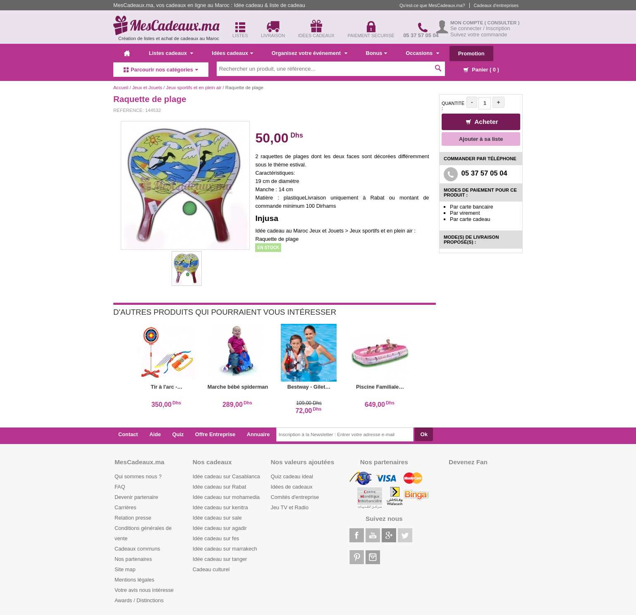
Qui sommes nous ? (138, 476)
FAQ (120, 487)
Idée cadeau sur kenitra (220, 507)
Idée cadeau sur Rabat (219, 487)
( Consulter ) (502, 22)
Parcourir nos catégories (161, 69)
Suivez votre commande (478, 34)
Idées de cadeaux (292, 487)
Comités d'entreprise (295, 497)
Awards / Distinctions (139, 600)
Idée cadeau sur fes (216, 538)
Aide (155, 434)
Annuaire (258, 434)
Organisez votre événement (309, 53)
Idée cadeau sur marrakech (225, 549)
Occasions (422, 53)
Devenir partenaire (136, 497)
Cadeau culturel (211, 569)
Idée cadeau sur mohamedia (226, 497)
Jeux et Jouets (147, 87)
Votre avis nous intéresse (144, 590)
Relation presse (133, 518)
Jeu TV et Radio (290, 507)
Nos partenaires (133, 559)
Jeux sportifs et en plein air (194, 87)
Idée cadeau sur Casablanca (226, 476)
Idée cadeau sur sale (217, 518)
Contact (128, 434)
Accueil (120, 87)
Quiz (178, 434)
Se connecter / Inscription (480, 28)
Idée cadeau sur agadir (220, 528)
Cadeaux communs (137, 549)
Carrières (125, 507)
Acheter (482, 121)
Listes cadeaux (171, 53)
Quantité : (453, 106)
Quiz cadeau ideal (292, 476)
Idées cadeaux (232, 53)
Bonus (376, 53)
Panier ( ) (481, 69)
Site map (125, 569)
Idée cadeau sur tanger (220, 559)
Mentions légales (134, 580)
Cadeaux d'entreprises (496, 5)
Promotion (471, 53)
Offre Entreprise (215, 434)
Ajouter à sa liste (481, 139)
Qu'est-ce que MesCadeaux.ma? (432, 5)
